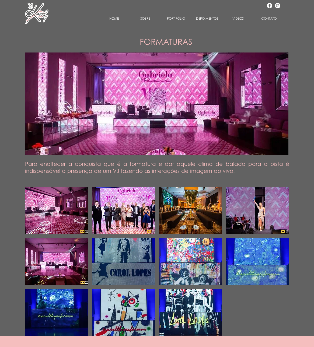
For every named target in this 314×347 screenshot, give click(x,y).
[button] (176, 18)
